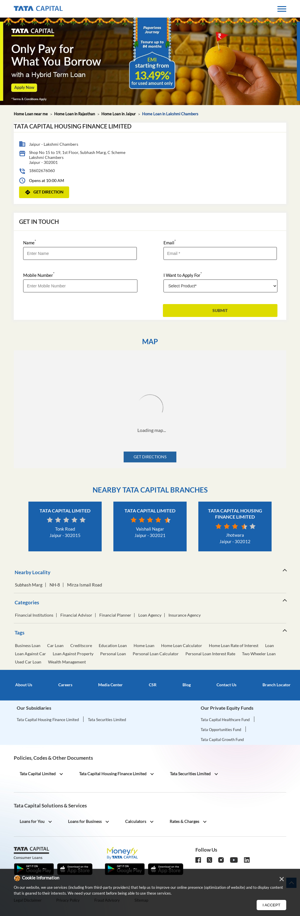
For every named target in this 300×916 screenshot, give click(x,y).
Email (169, 242)
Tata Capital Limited (65, 510)
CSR (152, 684)
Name (29, 242)
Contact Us (226, 684)
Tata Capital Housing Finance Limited (48, 719)
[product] (220, 285)
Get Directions (150, 456)
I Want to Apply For (182, 275)
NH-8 (55, 585)
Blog (187, 684)
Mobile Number (38, 275)
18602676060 (42, 170)
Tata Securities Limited (107, 719)
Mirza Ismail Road (84, 585)
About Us (23, 684)
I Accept (271, 905)
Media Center (110, 684)
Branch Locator (276, 684)
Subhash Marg (28, 585)
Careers (65, 684)
